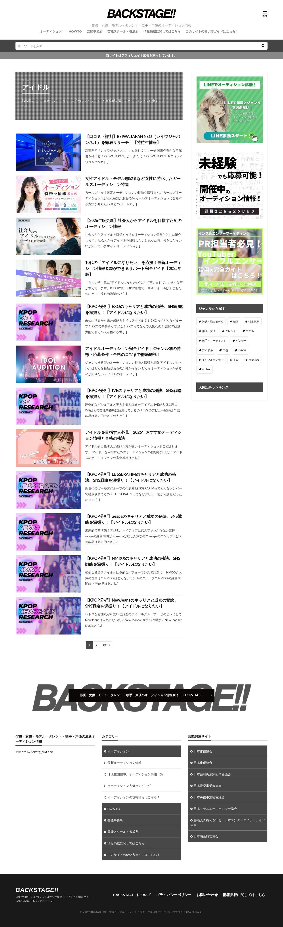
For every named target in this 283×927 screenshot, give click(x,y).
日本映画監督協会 (206, 836)
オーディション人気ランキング (129, 785)
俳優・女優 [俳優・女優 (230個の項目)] (208, 331)
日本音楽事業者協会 (208, 785)
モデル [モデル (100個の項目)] (250, 331)
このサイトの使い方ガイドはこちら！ (212, 31)
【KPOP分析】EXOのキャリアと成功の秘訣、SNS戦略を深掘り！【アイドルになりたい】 (134, 309)
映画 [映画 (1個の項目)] (236, 321)
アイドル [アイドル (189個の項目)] (207, 350)
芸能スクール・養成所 (122, 31)
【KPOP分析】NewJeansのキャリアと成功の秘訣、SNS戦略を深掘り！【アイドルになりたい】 (131, 603)
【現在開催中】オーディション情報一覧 (135, 774)
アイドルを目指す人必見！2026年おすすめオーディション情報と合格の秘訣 (133, 435)
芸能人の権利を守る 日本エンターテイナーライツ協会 (227, 822)
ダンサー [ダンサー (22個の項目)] (241, 340)
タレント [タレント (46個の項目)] (230, 331)
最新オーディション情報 (124, 763)
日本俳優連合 (203, 763)
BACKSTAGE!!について (132, 895)
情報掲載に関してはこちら (162, 31)
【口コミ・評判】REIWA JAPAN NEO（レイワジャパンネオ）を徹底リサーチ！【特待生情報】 (132, 139)
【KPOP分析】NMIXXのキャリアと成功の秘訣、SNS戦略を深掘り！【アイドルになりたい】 (132, 561)
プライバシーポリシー (173, 895)
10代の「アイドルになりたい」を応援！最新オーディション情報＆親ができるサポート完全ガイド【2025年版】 (133, 268)
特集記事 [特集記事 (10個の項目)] (254, 321)
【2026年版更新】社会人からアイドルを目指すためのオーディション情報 (133, 223)
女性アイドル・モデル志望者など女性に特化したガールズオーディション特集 (133, 181)
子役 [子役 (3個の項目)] (236, 359)
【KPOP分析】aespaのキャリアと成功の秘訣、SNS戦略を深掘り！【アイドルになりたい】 (133, 519)
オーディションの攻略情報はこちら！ (133, 797)
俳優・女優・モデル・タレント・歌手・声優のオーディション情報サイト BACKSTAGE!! (141, 695)
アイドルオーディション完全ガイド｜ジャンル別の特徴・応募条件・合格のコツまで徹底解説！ (133, 351)
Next (105, 645)
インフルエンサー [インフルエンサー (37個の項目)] (212, 359)
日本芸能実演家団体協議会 (212, 774)
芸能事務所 (94, 31)
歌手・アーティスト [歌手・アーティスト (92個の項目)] (214, 340)
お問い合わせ (207, 895)
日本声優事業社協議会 (209, 797)
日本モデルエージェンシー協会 (215, 808)
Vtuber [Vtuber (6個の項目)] (206, 369)
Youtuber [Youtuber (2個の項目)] (254, 359)
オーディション (50, 31)
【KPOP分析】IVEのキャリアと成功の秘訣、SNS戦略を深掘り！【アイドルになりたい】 (133, 393)
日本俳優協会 (203, 751)
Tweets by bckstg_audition (34, 752)
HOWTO (75, 31)
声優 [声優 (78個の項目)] (225, 350)
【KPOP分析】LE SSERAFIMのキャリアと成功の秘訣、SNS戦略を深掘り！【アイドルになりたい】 (130, 477)
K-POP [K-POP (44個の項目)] (242, 350)
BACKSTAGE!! (36, 890)
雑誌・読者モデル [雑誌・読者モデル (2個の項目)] (212, 321)
